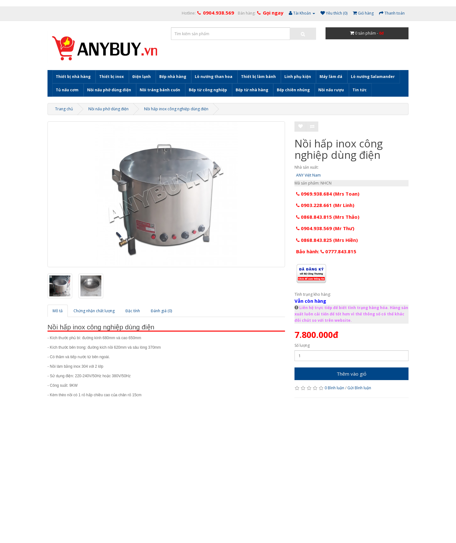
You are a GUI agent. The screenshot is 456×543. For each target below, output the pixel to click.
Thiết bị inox (111, 76)
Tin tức (359, 90)
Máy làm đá (331, 76)
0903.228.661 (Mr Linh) (325, 205)
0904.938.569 (218, 13)
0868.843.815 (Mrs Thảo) (327, 217)
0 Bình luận (334, 388)
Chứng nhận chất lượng (94, 311)
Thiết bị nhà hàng (73, 76)
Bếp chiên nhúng (293, 90)
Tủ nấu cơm (67, 90)
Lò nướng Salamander (373, 76)
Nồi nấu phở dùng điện (109, 90)
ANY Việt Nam (308, 175)
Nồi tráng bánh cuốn (160, 90)
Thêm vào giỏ (351, 374)
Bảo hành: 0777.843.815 (326, 251)
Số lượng (302, 345)
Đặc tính (132, 311)
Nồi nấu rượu (331, 90)
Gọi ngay (273, 13)
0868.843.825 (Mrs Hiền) (327, 240)
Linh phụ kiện (297, 76)
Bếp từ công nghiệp (208, 90)
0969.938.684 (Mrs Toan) (327, 194)
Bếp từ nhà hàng (252, 90)
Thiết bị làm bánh (258, 76)
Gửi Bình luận (359, 388)
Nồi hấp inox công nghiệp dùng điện (176, 109)
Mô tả (58, 311)
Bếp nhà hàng (172, 76)
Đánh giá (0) (161, 311)
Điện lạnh (141, 76)
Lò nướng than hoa (213, 76)
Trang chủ (64, 109)
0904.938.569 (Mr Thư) (325, 228)
